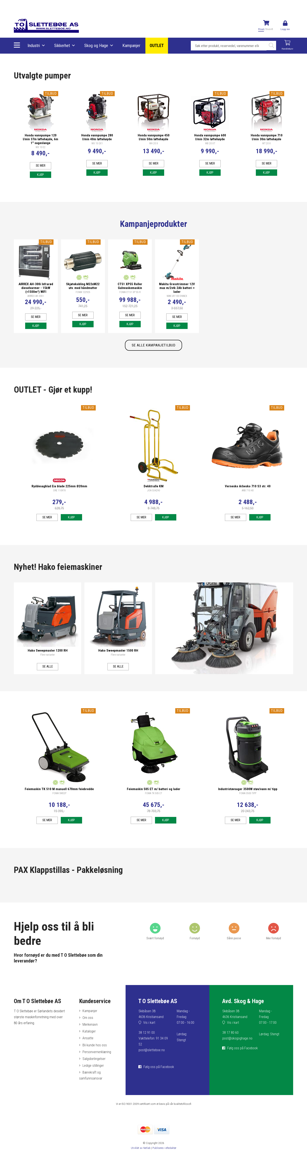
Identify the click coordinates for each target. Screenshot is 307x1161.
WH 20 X (153, 142)
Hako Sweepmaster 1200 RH (48, 653)
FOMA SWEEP (59, 796)
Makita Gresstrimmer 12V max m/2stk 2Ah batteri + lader (177, 287)
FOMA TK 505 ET (153, 796)
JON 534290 (153, 493)
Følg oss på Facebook (159, 1071)
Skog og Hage (96, 45)
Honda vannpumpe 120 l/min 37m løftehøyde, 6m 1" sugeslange (40, 138)
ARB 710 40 (247, 493)
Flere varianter (47, 657)
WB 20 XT (210, 142)
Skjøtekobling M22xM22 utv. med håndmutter (83, 285)
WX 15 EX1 (97, 142)
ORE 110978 (59, 493)
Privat (261, 29)
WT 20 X (266, 142)
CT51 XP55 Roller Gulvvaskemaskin (130, 285)
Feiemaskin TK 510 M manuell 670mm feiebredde (59, 792)
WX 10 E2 (40, 146)
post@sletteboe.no (152, 1055)
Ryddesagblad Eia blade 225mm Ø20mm (59, 488)
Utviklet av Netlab (140, 1154)
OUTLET (157, 45)
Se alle (47, 669)
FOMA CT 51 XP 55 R (129, 291)
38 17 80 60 (230, 1037)
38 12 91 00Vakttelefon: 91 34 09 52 (153, 1043)
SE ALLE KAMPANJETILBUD (153, 348)
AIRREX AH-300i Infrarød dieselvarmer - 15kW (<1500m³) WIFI (36, 287)
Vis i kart (149, 1027)
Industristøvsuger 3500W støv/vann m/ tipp (247, 792)
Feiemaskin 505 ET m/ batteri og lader (153, 792)
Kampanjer (131, 45)
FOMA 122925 (83, 291)
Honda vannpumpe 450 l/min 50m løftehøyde (153, 136)
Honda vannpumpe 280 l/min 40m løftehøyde (97, 136)
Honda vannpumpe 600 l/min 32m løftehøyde (210, 136)
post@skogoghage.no (237, 1043)
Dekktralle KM (154, 488)
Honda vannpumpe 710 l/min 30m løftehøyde (266, 136)
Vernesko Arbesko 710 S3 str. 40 (248, 488)
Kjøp (40, 174)
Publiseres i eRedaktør (164, 1154)
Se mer (40, 164)
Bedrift (269, 29)
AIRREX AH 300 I (36, 295)
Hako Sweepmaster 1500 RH (118, 653)
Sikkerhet (62, 45)
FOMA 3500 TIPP (247, 796)
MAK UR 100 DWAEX (177, 295)
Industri (34, 45)
